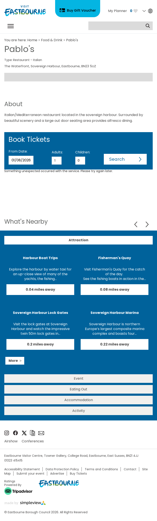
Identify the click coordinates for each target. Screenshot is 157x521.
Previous (136, 224)
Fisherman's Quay (114, 257)
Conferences (33, 441)
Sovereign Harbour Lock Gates (40, 312)
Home (32, 40)
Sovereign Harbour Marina (115, 312)
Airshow (11, 441)
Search (117, 159)
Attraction (78, 240)
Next (147, 224)
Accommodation (78, 399)
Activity (78, 410)
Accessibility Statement (22, 469)
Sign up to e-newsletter (41, 433)
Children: (82, 152)
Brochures (32, 433)
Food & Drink (51, 40)
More (13, 360)
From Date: (18, 151)
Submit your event (30, 473)
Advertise (57, 473)
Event (78, 378)
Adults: (57, 152)
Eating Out (78, 389)
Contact (130, 469)
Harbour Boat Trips (40, 257)
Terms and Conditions (101, 469)
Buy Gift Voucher (81, 10)
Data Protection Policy (62, 469)
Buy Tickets (78, 473)
